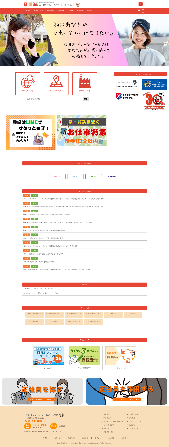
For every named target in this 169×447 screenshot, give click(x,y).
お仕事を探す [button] (57, 438)
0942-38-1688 (33, 421)
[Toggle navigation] (143, 10)
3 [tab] (88, 68)
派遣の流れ (50, 10)
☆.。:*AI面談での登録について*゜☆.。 (45, 293)
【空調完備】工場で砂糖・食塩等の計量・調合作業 (45, 254)
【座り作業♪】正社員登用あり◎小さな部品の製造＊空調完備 (49, 214)
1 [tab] (81, 68)
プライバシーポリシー (136, 421)
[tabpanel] (84, 40)
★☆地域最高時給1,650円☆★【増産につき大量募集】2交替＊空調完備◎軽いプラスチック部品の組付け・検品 (65, 207)
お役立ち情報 (133, 414)
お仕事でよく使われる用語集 (113, 421)
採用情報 (132, 425)
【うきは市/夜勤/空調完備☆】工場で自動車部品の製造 (46, 230)
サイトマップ (133, 428)
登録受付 (61, 10)
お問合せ (70, 10)
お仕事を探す (38, 10)
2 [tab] (84, 68)
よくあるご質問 (108, 425)
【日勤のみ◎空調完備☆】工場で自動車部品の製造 (45, 238)
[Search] (53, 99)
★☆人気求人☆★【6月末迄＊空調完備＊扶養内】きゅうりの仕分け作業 (53, 246)
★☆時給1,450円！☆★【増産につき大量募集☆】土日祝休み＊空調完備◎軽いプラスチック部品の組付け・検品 (65, 199)
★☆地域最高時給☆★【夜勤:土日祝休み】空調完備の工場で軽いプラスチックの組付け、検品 (59, 222)
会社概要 (80, 10)
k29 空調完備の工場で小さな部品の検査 (40, 262)
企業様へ (90, 10)
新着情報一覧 (108, 432)
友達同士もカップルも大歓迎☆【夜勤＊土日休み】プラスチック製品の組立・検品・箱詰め (59, 270)
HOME (28, 10)
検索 (85, 99)
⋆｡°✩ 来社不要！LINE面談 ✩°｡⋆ (44, 289)
